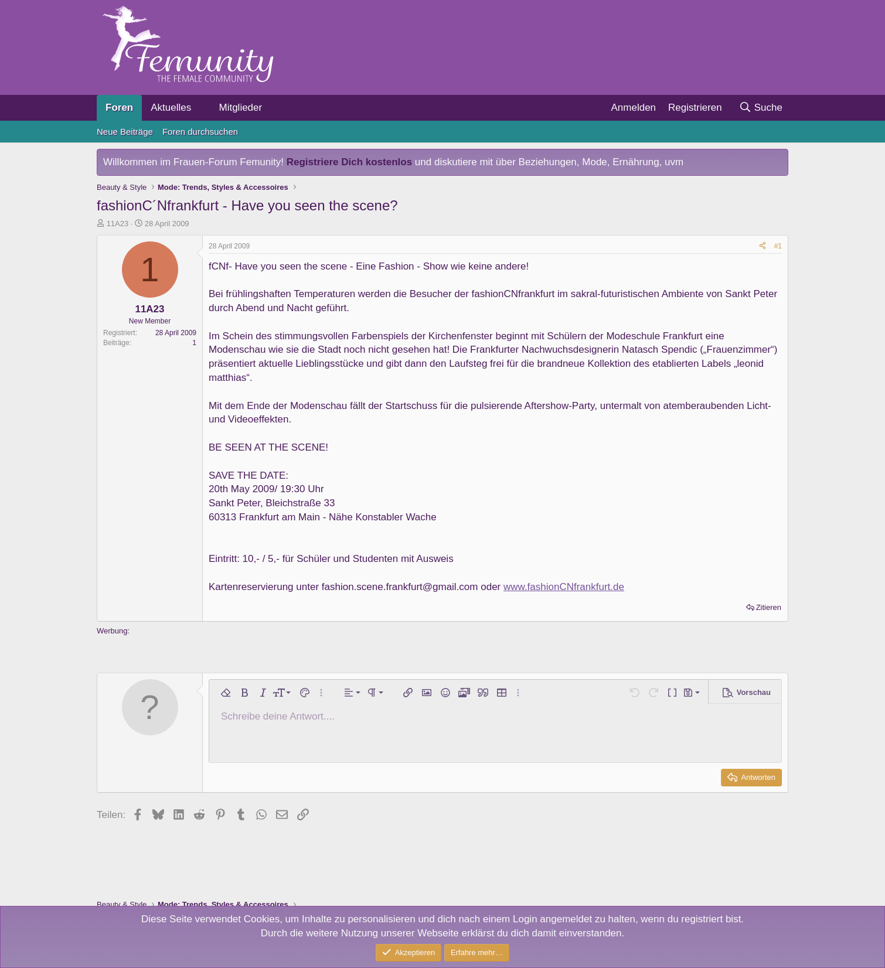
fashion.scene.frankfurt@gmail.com (400, 586)
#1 (778, 246)
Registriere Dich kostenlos (349, 162)
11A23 (118, 223)
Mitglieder (240, 107)
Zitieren (768, 607)
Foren (119, 107)
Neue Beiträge (125, 132)
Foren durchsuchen (200, 132)
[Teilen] (762, 246)
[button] (201, 108)
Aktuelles (171, 107)
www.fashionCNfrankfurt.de (563, 586)
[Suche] (760, 108)
